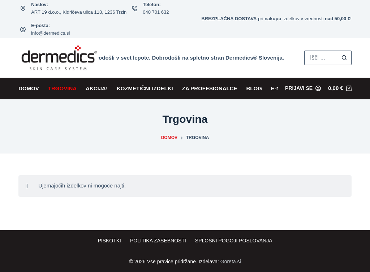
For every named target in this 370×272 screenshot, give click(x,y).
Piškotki (109, 240)
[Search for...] (320, 58)
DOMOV (28, 88)
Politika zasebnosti (158, 240)
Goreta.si (230, 261)
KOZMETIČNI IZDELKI (145, 88)
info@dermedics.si (50, 33)
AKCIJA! (97, 88)
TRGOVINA (62, 88)
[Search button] (344, 58)
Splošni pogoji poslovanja (233, 240)
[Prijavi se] (303, 88)
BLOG (254, 88)
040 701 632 (156, 12)
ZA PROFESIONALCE (209, 88)
